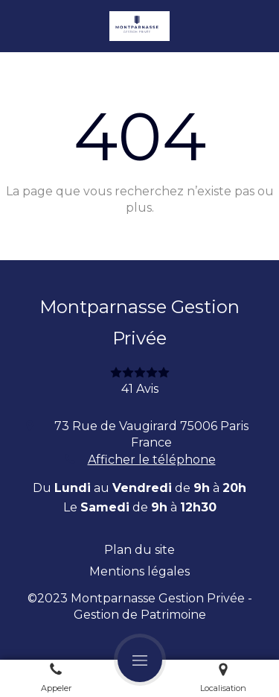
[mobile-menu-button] (140, 660)
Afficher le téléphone (152, 459)
